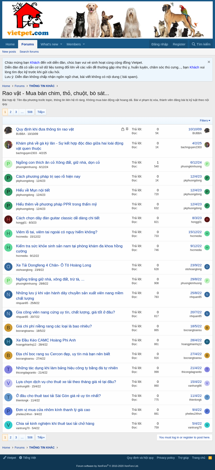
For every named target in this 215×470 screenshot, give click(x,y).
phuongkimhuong (26, 167)
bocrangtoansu (25, 330)
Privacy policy (166, 457)
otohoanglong (24, 269)
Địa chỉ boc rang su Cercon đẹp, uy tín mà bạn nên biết (63, 354)
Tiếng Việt (27, 457)
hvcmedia (22, 236)
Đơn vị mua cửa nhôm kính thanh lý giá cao (53, 410)
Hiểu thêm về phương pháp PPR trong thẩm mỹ (56, 204)
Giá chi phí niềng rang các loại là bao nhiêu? (54, 326)
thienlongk (22, 400)
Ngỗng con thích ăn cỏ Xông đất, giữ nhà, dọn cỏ (58, 162)
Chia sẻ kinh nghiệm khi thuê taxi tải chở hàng (55, 423)
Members (74, 44)
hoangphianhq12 (26, 344)
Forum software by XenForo (107, 466)
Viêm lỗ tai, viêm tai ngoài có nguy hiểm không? (56, 232)
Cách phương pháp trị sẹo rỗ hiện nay (48, 176)
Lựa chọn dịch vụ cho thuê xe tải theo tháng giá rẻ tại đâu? (66, 382)
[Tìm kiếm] (201, 44)
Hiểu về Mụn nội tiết (33, 190)
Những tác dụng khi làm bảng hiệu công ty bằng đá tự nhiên (67, 368)
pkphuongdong (25, 180)
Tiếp (40, 112)
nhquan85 (22, 303)
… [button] (22, 112)
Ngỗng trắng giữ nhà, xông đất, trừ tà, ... (50, 279)
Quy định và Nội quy (140, 457)
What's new (49, 44)
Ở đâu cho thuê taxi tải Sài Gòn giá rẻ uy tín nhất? (58, 396)
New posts (9, 51)
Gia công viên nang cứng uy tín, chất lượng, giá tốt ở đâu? (65, 312)
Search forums (29, 51)
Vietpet (9, 457)
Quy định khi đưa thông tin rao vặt (45, 129)
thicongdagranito (26, 372)
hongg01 (21, 222)
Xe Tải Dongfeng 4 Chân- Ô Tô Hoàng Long (53, 265)
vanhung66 (22, 386)
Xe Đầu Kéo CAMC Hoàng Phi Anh (46, 340)
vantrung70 (23, 428)
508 (30, 112)
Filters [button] (204, 120)
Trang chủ (198, 457)
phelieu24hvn (24, 414)
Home (10, 44)
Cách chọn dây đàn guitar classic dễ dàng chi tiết (57, 218)
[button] (61, 44)
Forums (27, 44)
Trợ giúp (183, 457)
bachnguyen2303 (26, 153)
